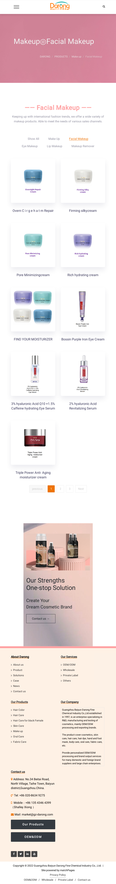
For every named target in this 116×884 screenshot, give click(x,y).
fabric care (96, 742)
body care (74, 742)
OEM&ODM (33, 837)
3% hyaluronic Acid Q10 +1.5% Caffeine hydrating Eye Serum (33, 406)
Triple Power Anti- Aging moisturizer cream (33, 475)
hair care (72, 738)
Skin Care (18, 725)
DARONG (45, 56)
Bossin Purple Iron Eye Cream (83, 339)
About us (18, 664)
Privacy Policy (58, 874)
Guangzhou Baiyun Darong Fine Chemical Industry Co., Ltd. (68, 865)
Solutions (18, 675)
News (16, 685)
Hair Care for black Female (28, 720)
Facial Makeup (78, 139)
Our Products (19, 702)
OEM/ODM (69, 664)
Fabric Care (19, 741)
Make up (76, 56)
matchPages (67, 870)
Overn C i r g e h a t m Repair (33, 211)
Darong (86, 709)
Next (81, 488)
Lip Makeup (54, 146)
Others (67, 680)
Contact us (19, 691)
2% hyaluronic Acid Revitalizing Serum (83, 406)
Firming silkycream (83, 211)
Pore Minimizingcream (33, 275)
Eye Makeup (30, 146)
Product (17, 670)
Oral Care (18, 736)
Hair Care (18, 715)
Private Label (70, 675)
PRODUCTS (61, 56)
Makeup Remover (82, 146)
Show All (33, 139)
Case (16, 680)
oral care (84, 742)
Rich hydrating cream (82, 275)
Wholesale (69, 670)
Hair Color (19, 709)
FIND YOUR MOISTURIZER (33, 339)
